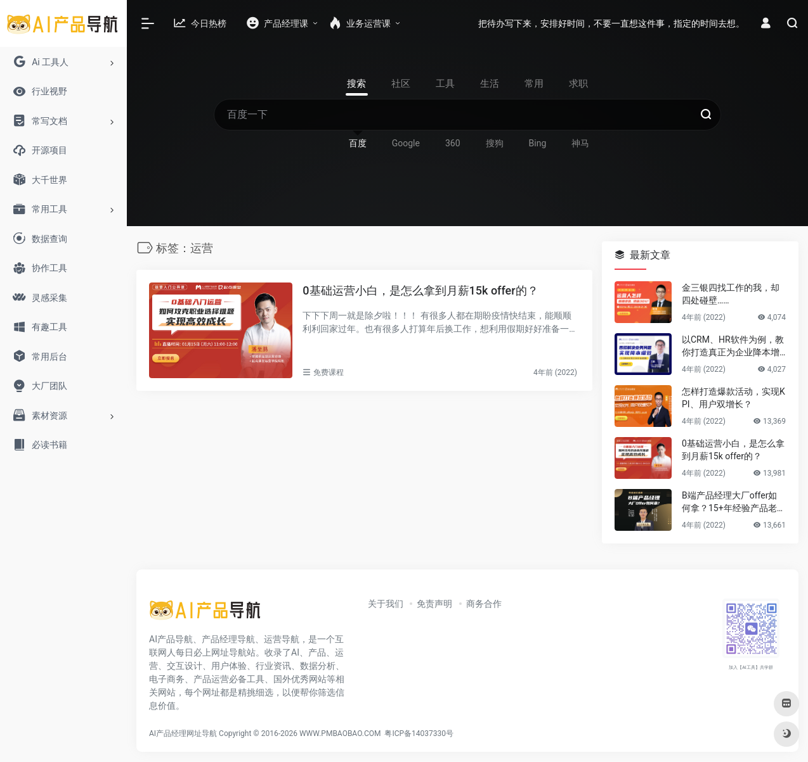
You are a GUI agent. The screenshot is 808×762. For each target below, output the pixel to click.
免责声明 (434, 604)
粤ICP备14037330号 (418, 733)
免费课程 (328, 372)
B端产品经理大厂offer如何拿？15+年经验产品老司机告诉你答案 (734, 502)
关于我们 (385, 604)
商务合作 (484, 604)
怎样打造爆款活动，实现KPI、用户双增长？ (733, 397)
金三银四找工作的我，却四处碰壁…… (730, 294)
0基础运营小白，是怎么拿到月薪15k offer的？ (420, 290)
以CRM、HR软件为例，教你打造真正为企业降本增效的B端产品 (733, 346)
